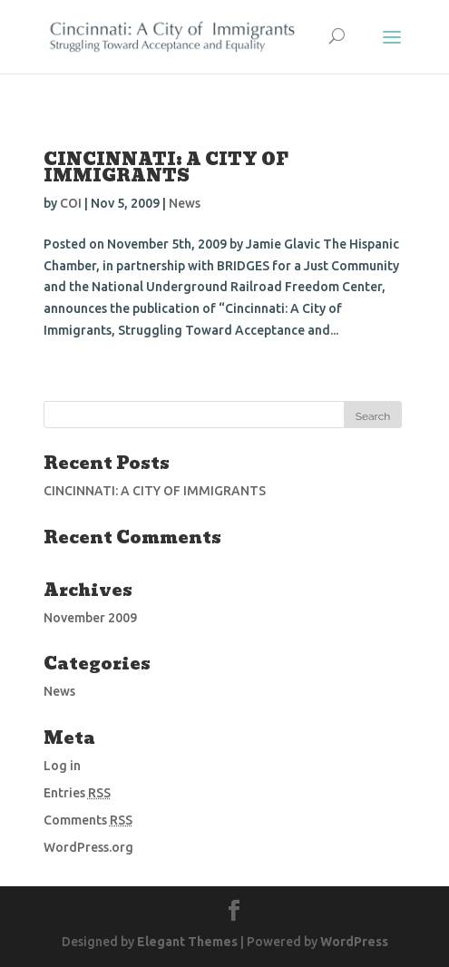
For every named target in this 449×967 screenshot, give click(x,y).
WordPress (354, 941)
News (184, 203)
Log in (62, 765)
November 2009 (90, 617)
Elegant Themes (187, 941)
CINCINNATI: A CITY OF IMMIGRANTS (166, 167)
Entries (77, 793)
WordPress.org (88, 847)
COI (71, 203)
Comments (88, 820)
